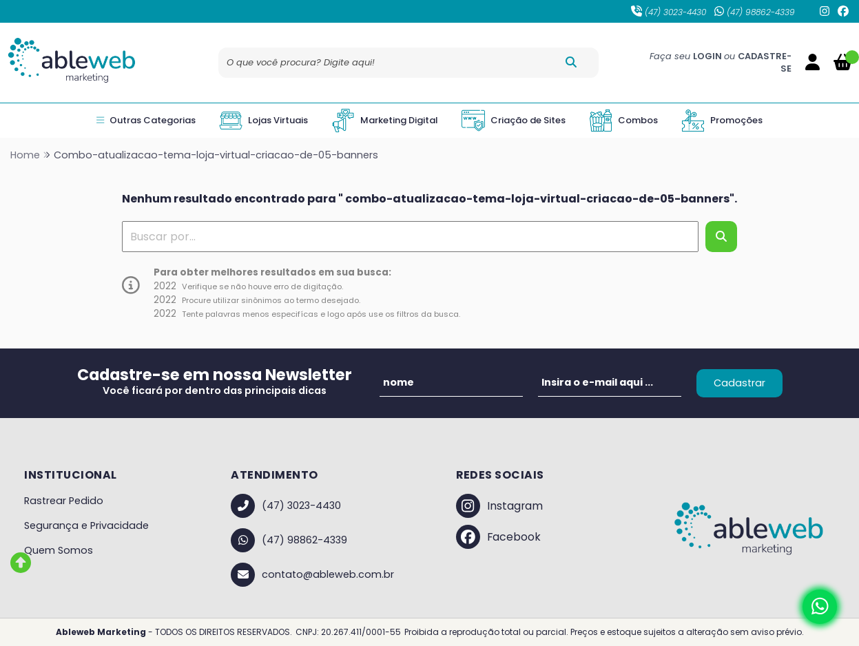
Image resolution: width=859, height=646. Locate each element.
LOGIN (708, 56)
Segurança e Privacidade (86, 525)
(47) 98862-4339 (754, 12)
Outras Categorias (146, 120)
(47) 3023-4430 (668, 12)
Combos (623, 120)
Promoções (722, 120)
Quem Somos (58, 550)
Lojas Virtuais (263, 120)
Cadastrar (739, 383)
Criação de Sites (514, 120)
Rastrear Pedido (63, 501)
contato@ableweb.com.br (312, 575)
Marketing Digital (384, 120)
